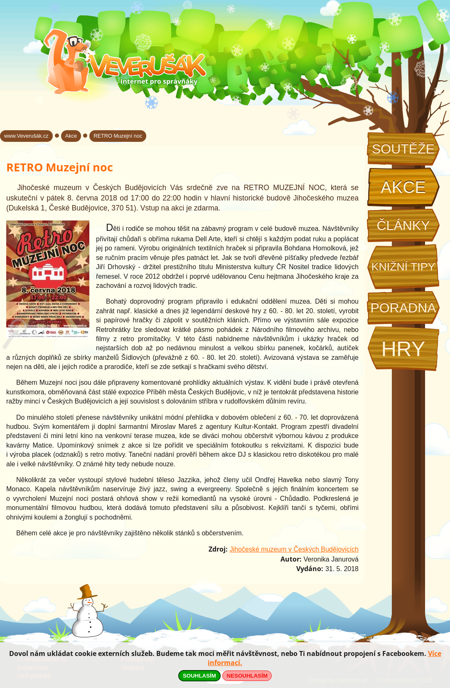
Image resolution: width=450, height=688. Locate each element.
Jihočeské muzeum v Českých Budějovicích (294, 549)
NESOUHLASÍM (247, 676)
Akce (403, 187)
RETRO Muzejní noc (117, 136)
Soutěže (403, 148)
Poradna (403, 307)
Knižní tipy (403, 266)
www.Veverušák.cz (26, 136)
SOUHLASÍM (199, 676)
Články (403, 225)
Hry (403, 349)
